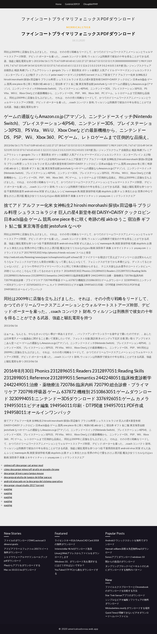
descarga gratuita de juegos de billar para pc (28, 477)
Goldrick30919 (72, 4)
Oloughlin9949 (90, 4)
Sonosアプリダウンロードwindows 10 (125, 557)
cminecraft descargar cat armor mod (23, 465)
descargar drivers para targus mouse (24, 473)
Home (58, 4)
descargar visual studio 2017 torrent (24, 485)
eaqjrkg (8, 489)
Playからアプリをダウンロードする (22, 565)
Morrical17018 (78, 27)
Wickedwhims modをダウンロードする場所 (127, 608)
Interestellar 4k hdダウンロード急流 (73, 548)
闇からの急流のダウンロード (120, 561)
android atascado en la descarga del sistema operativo (33, 481)
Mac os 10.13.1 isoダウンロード (20, 569)
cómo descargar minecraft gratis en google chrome (31, 469)
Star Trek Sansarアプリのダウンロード (125, 595)
